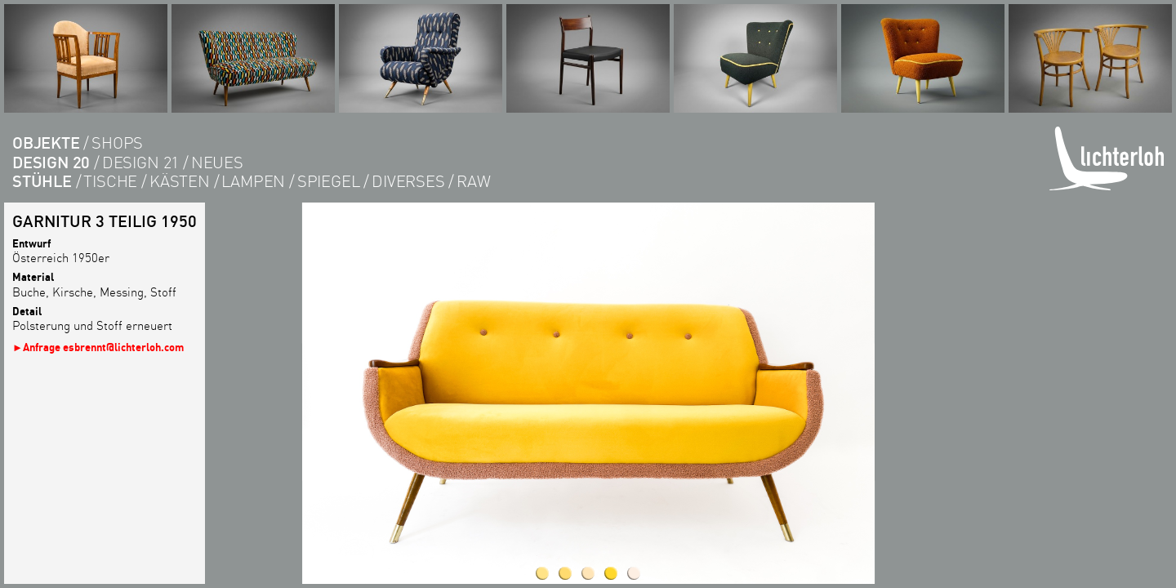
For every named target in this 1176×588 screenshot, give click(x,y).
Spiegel (328, 181)
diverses (408, 181)
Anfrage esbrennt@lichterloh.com (103, 347)
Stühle (42, 181)
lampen (253, 181)
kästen (179, 181)
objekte (46, 142)
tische (110, 181)
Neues (217, 162)
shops (117, 142)
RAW (473, 181)
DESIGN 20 (51, 162)
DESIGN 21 (140, 162)
